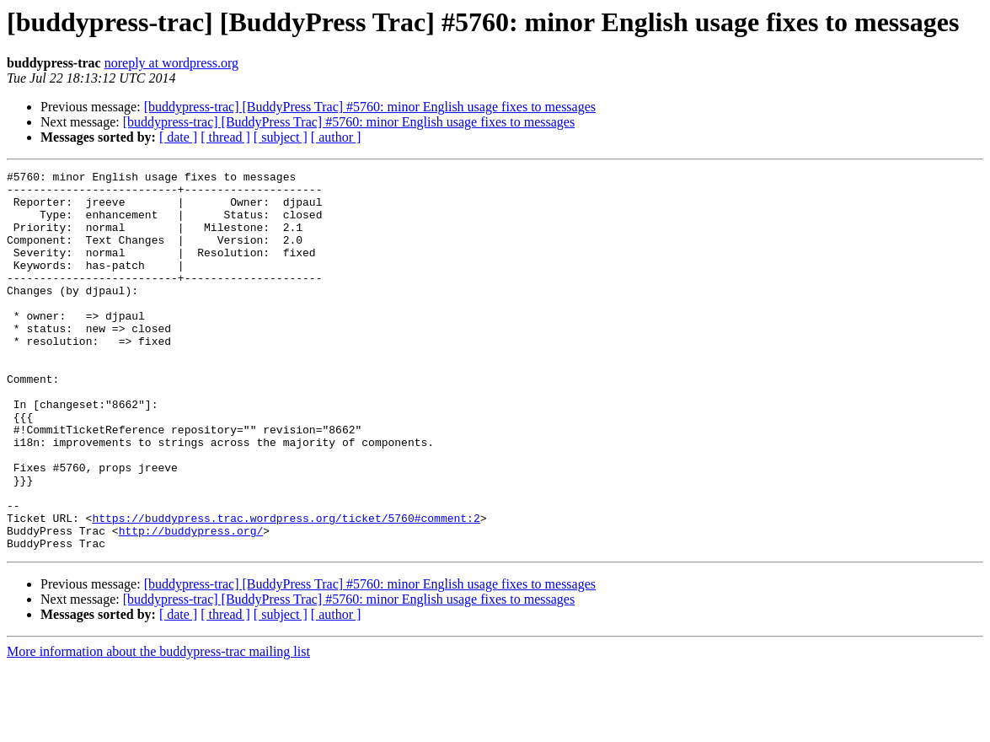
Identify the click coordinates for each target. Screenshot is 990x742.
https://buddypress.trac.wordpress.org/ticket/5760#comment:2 (285, 588)
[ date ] (178, 137)
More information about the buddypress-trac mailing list (158, 727)
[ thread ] (225, 137)
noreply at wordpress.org (171, 63)
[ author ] (336, 137)
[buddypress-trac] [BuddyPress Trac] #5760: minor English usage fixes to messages (370, 106)
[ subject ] (281, 137)
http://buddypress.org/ (191, 603)
